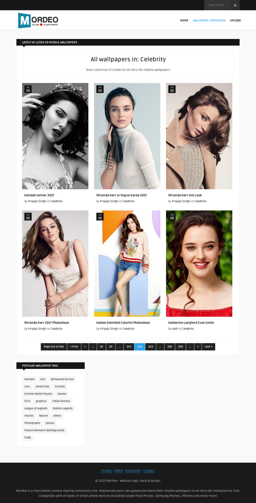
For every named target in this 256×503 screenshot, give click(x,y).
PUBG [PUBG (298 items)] (27, 437)
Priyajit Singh (37, 201)
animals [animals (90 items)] (29, 379)
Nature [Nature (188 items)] (43, 415)
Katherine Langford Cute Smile (191, 323)
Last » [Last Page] (208, 346)
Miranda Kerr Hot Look (185, 195)
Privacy (106, 471)
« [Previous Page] (85, 346)
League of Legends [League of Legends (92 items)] (35, 408)
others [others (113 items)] (57, 415)
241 (129, 346)
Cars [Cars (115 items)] (27, 386)
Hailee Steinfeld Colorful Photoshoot (123, 323)
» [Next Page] (198, 346)
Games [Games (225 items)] (62, 394)
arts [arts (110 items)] (42, 379)
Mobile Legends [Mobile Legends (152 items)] (63, 408)
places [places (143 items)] (50, 423)
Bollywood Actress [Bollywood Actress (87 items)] (62, 379)
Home (184, 20)
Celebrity (56, 201)
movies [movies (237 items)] (29, 415)
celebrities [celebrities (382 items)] (42, 386)
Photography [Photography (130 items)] (32, 423)
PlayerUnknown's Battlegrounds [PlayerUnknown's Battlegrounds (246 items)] (44, 430)
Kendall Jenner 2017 (39, 195)
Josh (175, 329)
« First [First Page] (74, 346)
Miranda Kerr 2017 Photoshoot (46, 323)
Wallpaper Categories (209, 21)
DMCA (119, 471)
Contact (149, 471)
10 (101, 346)
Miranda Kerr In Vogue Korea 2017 (121, 195)
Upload (235, 20)
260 (180, 346)
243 (150, 346)
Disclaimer (133, 471)
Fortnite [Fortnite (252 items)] (60, 386)
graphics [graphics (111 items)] (41, 401)
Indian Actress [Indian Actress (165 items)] (61, 401)
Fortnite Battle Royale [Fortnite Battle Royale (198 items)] (38, 394)
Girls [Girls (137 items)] (27, 401)
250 (169, 346)
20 (110, 346)
